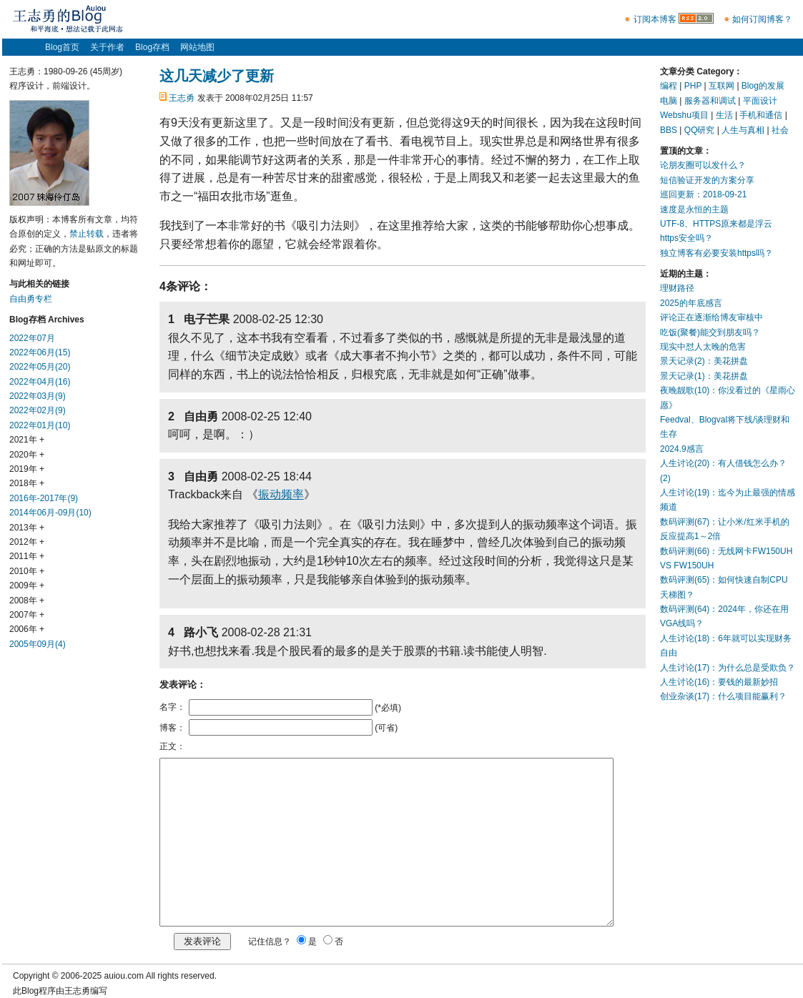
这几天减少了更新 (216, 76)
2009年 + (26, 585)
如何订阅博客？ (762, 19)
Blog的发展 (763, 86)
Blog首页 (62, 47)
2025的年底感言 (691, 303)
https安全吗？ (686, 238)
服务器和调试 (710, 101)
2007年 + (26, 615)
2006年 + (26, 629)
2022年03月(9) (37, 396)
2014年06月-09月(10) (50, 513)
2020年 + (26, 455)
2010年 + (26, 571)
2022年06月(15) (39, 352)
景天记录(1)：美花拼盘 (704, 376)
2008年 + (26, 601)
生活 (724, 115)
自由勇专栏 (30, 299)
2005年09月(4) (37, 644)
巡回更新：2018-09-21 (703, 194)
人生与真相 (742, 130)
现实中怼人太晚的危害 (703, 347)
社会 (780, 130)
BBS (668, 130)
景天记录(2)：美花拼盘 (704, 361)
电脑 (668, 101)
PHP (692, 86)
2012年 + (26, 542)
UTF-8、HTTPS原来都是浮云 (716, 224)
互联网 (721, 86)
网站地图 (197, 47)
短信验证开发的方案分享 (707, 180)
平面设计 (760, 101)
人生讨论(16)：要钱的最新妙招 (719, 682)
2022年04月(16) (39, 382)
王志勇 (181, 98)
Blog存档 (152, 47)
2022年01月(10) (39, 425)
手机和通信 (760, 115)
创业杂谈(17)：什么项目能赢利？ (723, 696)
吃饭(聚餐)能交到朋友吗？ (710, 332)
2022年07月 (32, 338)
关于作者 (107, 47)
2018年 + (26, 483)
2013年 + (26, 528)
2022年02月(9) (37, 410)
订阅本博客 (655, 19)
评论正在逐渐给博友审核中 (711, 317)
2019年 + (26, 469)
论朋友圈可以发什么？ (703, 165)
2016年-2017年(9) (43, 498)
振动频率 (281, 494)
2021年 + (26, 440)
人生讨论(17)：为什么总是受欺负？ (727, 668)
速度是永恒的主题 (694, 209)
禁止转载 (86, 234)
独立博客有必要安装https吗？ (716, 253)
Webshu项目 (684, 115)
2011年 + (26, 556)
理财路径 (677, 288)
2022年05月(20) (39, 367)
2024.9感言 (682, 449)
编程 (668, 86)
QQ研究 (699, 130)
